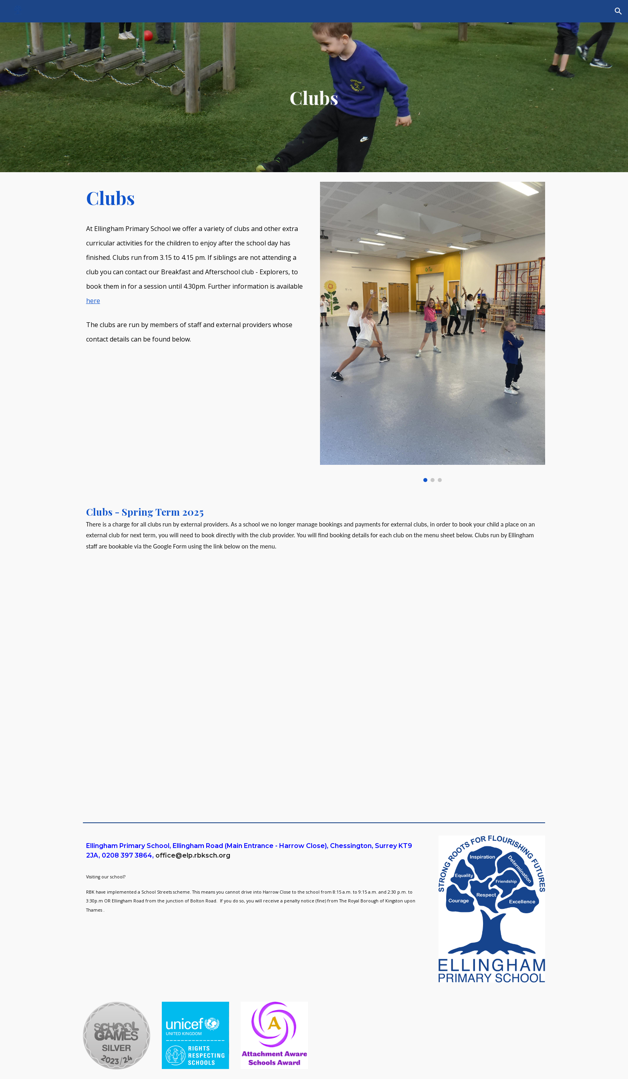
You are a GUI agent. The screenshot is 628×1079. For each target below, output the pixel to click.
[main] (314, 97)
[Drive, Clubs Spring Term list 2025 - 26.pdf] (314, 694)
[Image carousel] (432, 332)
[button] (618, 11)
